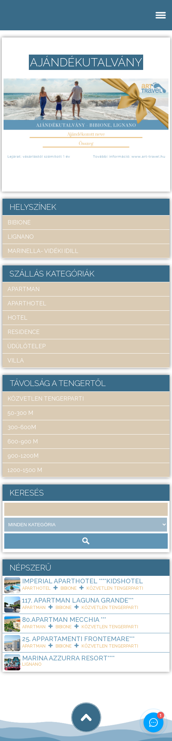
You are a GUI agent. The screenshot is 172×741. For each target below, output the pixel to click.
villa (15, 360)
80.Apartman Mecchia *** (64, 619)
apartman (23, 289)
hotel (17, 317)
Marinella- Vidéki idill (42, 251)
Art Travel (55, 711)
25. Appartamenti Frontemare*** (78, 639)
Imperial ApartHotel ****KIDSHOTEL (82, 581)
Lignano (20, 236)
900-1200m (22, 455)
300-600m (21, 427)
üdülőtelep (26, 346)
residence (23, 332)
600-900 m (22, 441)
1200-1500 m (24, 470)
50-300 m (20, 413)
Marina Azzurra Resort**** (68, 658)
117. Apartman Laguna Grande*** (78, 600)
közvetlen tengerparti (45, 398)
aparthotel (26, 303)
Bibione (19, 222)
